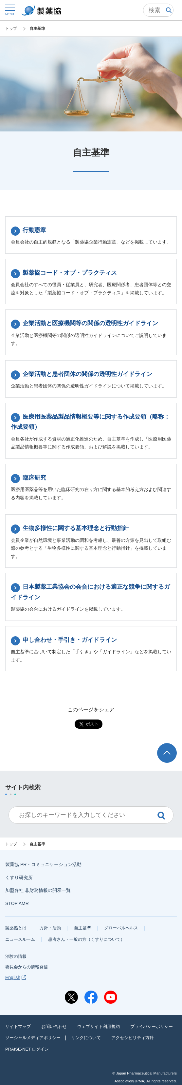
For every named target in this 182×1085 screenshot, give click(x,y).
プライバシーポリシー (151, 1026)
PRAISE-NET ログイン (27, 1049)
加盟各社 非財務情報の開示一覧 (38, 890)
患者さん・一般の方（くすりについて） (86, 939)
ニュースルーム (20, 939)
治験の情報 (16, 956)
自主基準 (82, 927)
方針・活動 (50, 927)
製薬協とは (16, 927)
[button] (9, 10)
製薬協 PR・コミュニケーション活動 (43, 864)
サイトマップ (18, 1026)
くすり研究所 (19, 877)
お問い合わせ (54, 1026)
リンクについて (86, 1037)
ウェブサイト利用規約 (98, 1026)
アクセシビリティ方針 (132, 1037)
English (15, 977)
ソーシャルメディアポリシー (33, 1037)
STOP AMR (17, 903)
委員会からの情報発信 (26, 966)
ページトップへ (168, 749)
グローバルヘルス (121, 927)
